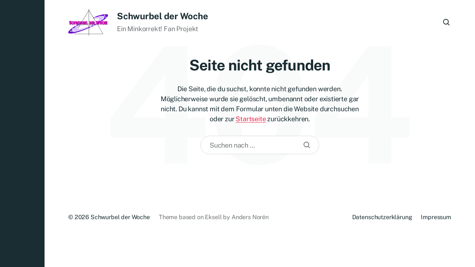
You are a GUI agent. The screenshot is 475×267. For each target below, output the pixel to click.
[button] (22, 133)
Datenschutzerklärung (382, 217)
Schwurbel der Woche (162, 15)
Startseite (251, 119)
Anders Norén (250, 217)
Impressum (436, 217)
